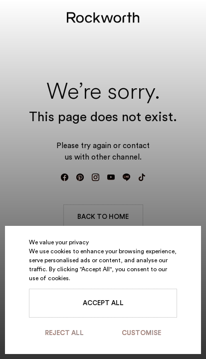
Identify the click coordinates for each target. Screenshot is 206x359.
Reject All (64, 333)
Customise (141, 333)
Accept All (103, 303)
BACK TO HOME (103, 216)
